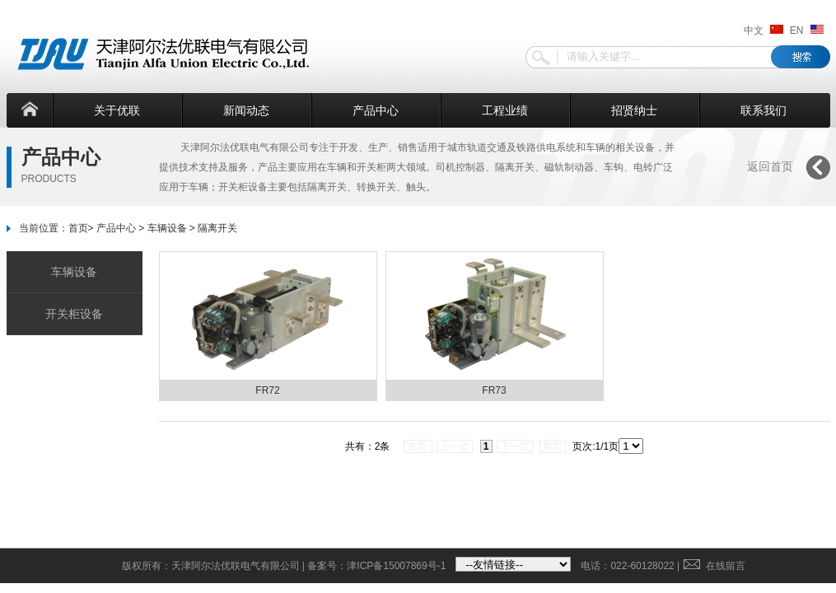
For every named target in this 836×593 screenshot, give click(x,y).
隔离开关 (217, 228)
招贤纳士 (634, 110)
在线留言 (714, 566)
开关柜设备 (74, 313)
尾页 (553, 446)
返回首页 (770, 166)
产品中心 (376, 110)
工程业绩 (505, 110)
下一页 (515, 446)
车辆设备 (167, 228)
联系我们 (763, 110)
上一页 (454, 446)
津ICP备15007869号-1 (396, 566)
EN (807, 30)
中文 (763, 30)
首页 (78, 228)
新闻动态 (246, 110)
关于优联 (117, 110)
